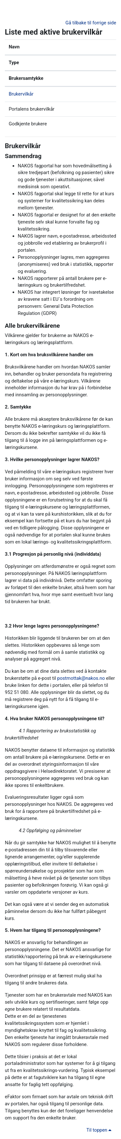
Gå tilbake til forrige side (91, 23)
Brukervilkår (21, 94)
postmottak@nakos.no (81, 678)
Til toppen (100, 1130)
